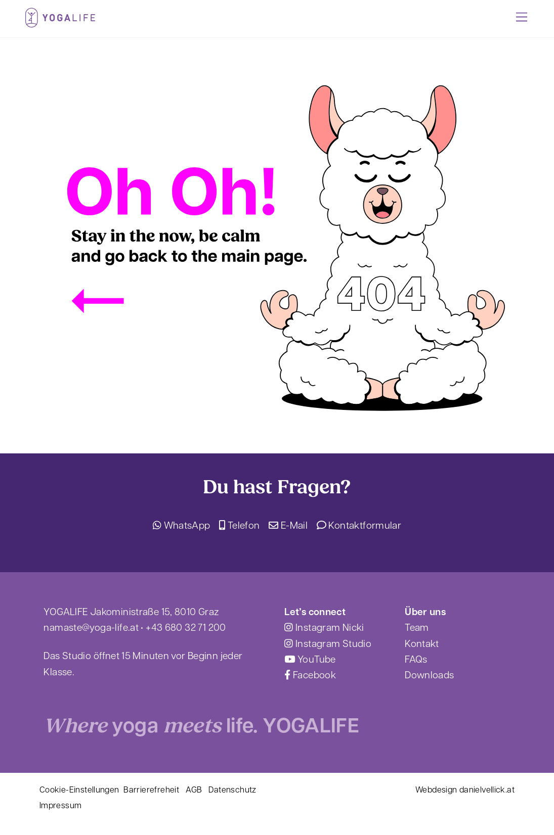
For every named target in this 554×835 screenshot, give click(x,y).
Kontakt (422, 645)
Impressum (60, 806)
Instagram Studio (327, 645)
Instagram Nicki (324, 628)
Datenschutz (232, 790)
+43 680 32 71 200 (186, 628)
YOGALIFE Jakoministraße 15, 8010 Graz (131, 613)
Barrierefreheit (151, 790)
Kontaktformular (359, 526)
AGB (194, 790)
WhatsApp (181, 526)
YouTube (309, 660)
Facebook (310, 676)
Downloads (429, 676)
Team (417, 628)
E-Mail (288, 526)
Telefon (239, 526)
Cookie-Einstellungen (79, 790)
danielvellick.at (487, 790)
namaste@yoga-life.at (91, 628)
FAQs (416, 660)
